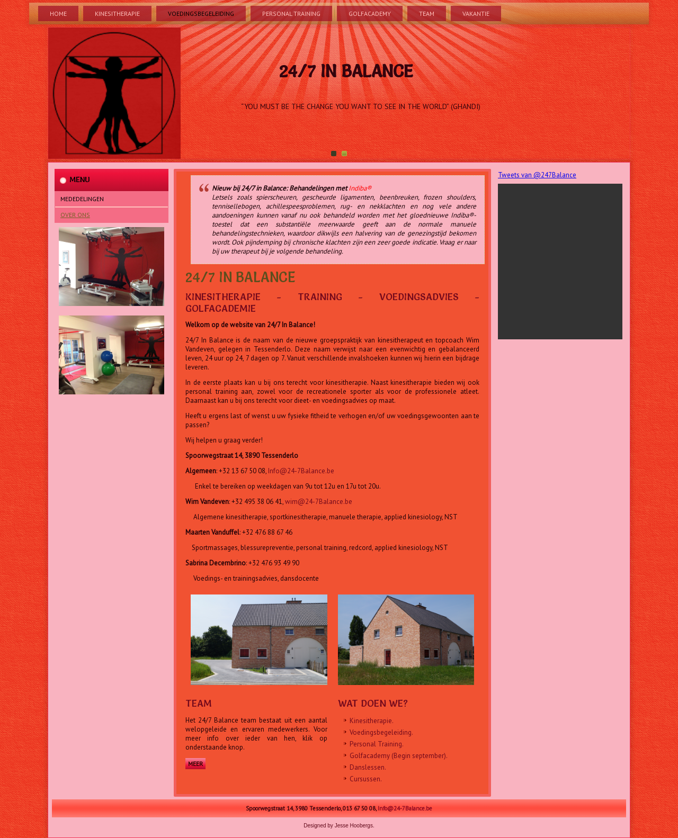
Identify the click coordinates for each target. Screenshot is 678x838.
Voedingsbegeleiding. (381, 732)
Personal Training (291, 13)
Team (426, 13)
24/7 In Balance (346, 71)
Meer (195, 764)
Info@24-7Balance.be (301, 470)
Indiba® (360, 188)
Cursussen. (366, 778)
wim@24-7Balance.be (318, 501)
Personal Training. (377, 744)
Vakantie (475, 13)
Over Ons (75, 215)
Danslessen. (368, 767)
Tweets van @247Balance (537, 174)
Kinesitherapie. (372, 720)
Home (58, 13)
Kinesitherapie (117, 13)
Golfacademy (370, 13)
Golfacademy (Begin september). (399, 755)
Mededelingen (82, 199)
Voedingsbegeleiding (201, 13)
